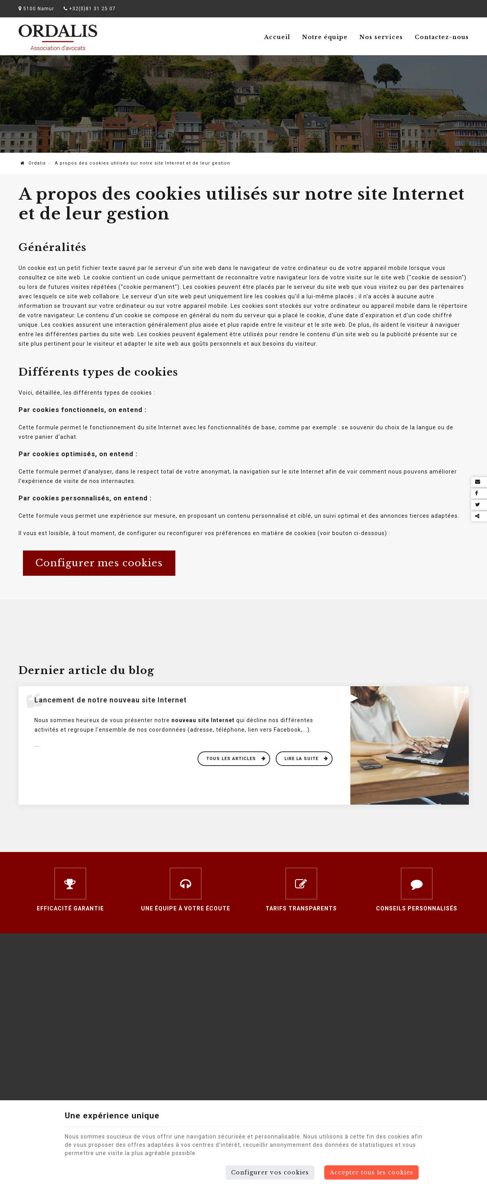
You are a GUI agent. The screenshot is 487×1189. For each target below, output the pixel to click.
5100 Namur (36, 8)
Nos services (381, 37)
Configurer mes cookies (99, 563)
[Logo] (58, 37)
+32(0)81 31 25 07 (90, 8)
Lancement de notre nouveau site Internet (110, 700)
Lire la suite (302, 758)
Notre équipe (325, 37)
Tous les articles (232, 758)
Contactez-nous (442, 37)
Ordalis (33, 163)
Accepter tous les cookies (371, 1172)
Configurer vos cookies (270, 1172)
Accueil (277, 37)
